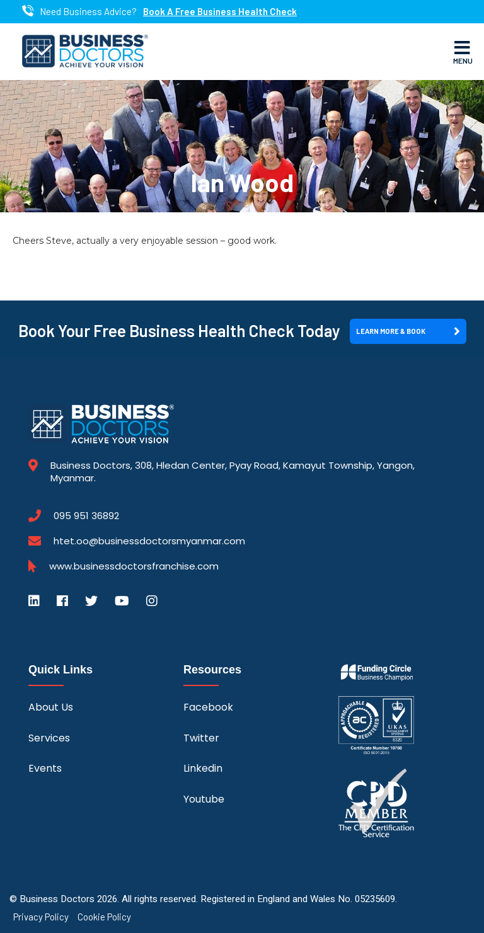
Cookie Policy (104, 917)
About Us (50, 707)
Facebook (208, 707)
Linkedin (202, 768)
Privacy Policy (41, 917)
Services (49, 738)
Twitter (201, 738)
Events (45, 768)
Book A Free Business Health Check (220, 11)
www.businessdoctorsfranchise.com (134, 566)
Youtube (203, 799)
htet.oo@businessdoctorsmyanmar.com (149, 540)
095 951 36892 (86, 516)
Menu (463, 51)
